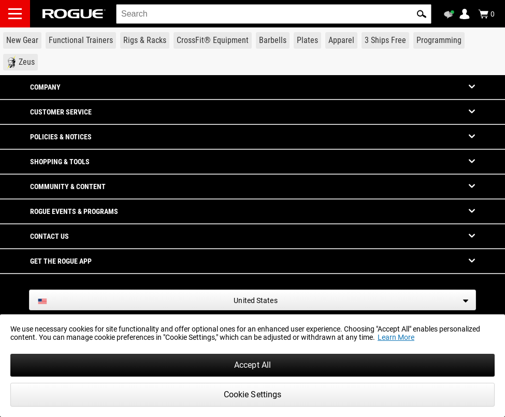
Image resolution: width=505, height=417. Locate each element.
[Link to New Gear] (22, 40)
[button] (421, 14)
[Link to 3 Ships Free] (385, 40)
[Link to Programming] (439, 40)
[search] (273, 14)
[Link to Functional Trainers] (81, 40)
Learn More (396, 337)
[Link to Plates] (307, 40)
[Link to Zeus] (20, 62)
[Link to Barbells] (273, 40)
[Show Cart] (486, 14)
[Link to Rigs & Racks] (144, 40)
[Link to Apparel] (341, 40)
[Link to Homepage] (74, 14)
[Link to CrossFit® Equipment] (213, 40)
